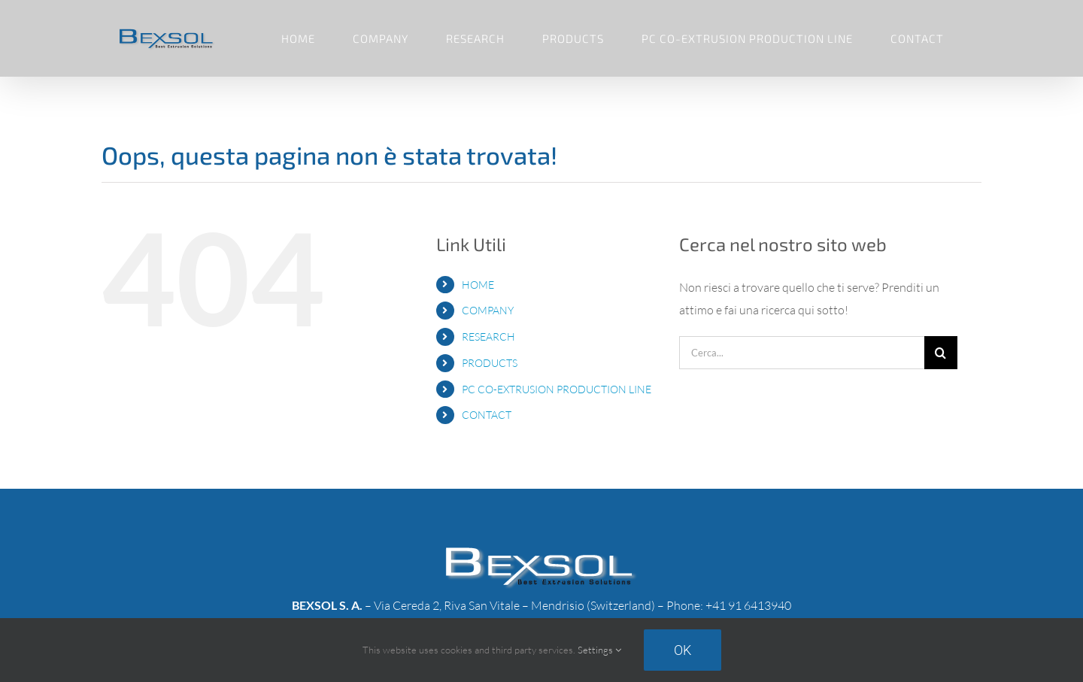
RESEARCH (488, 336)
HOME (478, 284)
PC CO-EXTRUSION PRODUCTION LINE (556, 389)
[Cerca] (940, 352)
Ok (682, 650)
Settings (599, 650)
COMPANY (488, 310)
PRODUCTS (489, 362)
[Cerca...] (801, 352)
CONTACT (486, 414)
